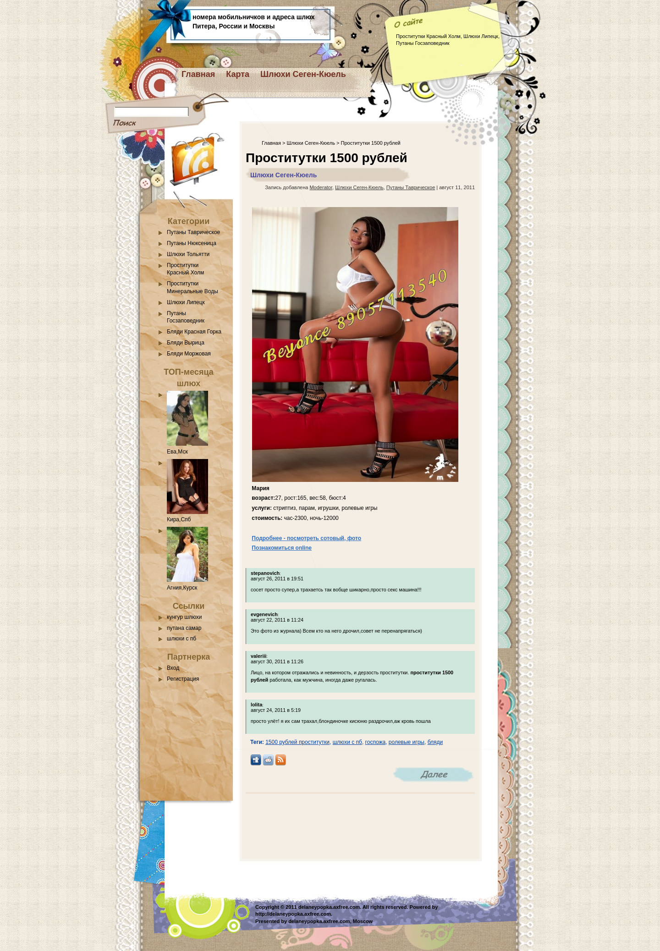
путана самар (184, 628)
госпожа (375, 742)
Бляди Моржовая (189, 353)
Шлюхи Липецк (186, 302)
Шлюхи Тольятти (188, 254)
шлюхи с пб (181, 638)
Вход (173, 668)
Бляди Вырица (185, 342)
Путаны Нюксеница (191, 243)
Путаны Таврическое (193, 232)
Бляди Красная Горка (194, 331)
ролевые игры (406, 742)
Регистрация (183, 679)
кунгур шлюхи (184, 617)
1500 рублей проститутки (297, 742)
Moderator (320, 187)
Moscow (363, 921)
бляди (435, 742)
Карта (237, 74)
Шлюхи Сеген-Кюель (303, 74)
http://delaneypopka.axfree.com (293, 914)
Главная (198, 74)
